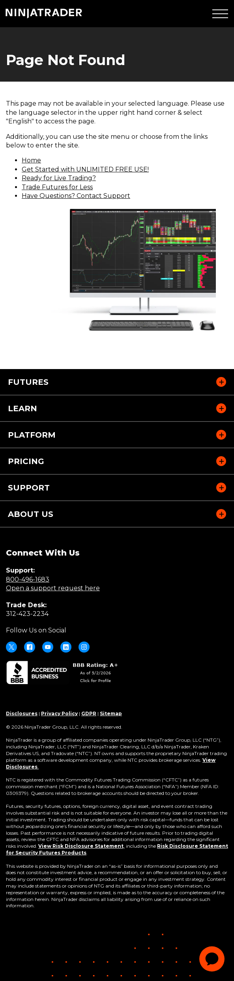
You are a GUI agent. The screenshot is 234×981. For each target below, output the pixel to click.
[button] (220, 14)
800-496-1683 (27, 579)
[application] (212, 959)
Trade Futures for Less (57, 187)
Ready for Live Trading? (59, 178)
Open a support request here (53, 588)
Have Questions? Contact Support (76, 196)
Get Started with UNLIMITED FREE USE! (85, 169)
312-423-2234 (27, 613)
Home (31, 160)
